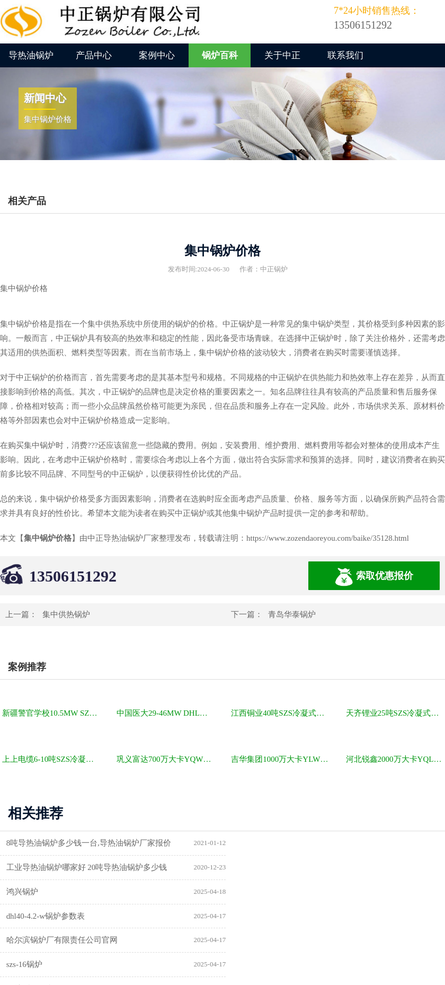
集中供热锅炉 (66, 614)
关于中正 (282, 55)
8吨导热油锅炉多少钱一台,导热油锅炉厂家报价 (89, 843)
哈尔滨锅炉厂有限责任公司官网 (62, 891)
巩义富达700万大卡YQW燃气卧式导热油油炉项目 (166, 759)
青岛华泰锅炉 (292, 614)
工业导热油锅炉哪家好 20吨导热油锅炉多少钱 (316, 843)
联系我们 (345, 55)
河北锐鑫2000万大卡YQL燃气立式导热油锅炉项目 (395, 759)
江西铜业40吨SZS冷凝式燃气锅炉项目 (280, 713)
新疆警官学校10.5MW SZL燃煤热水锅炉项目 (51, 713)
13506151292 (73, 576)
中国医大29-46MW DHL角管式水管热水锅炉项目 (166, 713)
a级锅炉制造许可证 (40, 940)
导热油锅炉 (31, 55)
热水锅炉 (252, 940)
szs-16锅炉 (254, 891)
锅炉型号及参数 (35, 916)
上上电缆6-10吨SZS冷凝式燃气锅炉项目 (51, 759)
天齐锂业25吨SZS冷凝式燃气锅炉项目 (395, 713)
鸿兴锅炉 (23, 867)
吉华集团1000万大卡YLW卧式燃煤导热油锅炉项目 (280, 759)
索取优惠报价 (374, 577)
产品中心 (94, 55)
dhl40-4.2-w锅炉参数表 (275, 867)
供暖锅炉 (252, 916)
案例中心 (157, 55)
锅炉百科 (220, 55)
